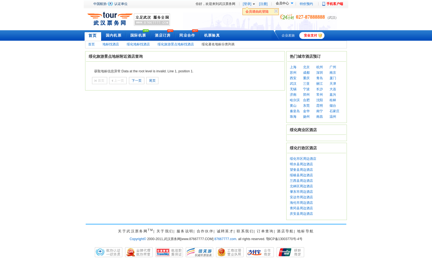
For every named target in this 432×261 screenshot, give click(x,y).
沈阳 (319, 100)
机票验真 (212, 35)
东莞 (306, 106)
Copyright (137, 239)
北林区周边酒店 (301, 186)
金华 (306, 111)
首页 (92, 35)
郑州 (306, 95)
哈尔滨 (295, 100)
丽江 (319, 84)
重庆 (306, 78)
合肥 (306, 100)
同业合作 (187, 35)
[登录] (247, 4)
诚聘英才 (225, 231)
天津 (333, 84)
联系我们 (245, 231)
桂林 (333, 100)
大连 (333, 89)
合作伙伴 (205, 231)
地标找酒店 (110, 44)
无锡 (293, 89)
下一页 (137, 81)
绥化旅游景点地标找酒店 (176, 44)
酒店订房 (163, 35)
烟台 (333, 106)
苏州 (293, 73)
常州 (319, 95)
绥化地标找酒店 (138, 44)
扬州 (306, 117)
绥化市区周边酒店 (303, 159)
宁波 (306, 89)
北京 (306, 67)
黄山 (293, 106)
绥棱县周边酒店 (301, 175)
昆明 (319, 106)
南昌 (319, 117)
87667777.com (225, 239)
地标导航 (305, 231)
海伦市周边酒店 (301, 203)
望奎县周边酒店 (301, 170)
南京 (333, 73)
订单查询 (265, 231)
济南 (293, 95)
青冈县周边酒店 (301, 208)
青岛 (319, 78)
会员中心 (282, 3)
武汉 (293, 84)
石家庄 (334, 111)
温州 (333, 117)
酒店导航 (285, 231)
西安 (293, 78)
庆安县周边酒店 (301, 214)
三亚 (306, 84)
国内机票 (113, 35)
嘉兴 (333, 95)
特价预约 (306, 4)
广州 (333, 67)
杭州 (319, 67)
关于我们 (165, 231)
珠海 (293, 117)
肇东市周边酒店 (301, 192)
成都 (306, 73)
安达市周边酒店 (301, 197)
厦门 (333, 78)
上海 (293, 67)
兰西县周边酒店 (301, 181)
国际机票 (138, 35)
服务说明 (185, 231)
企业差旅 (288, 35)
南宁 (319, 111)
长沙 (319, 89)
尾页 (152, 81)
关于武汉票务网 (135, 231)
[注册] (263, 4)
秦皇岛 (295, 111)
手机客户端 (334, 4)
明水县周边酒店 (301, 164)
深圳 (319, 73)
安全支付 (310, 35)
